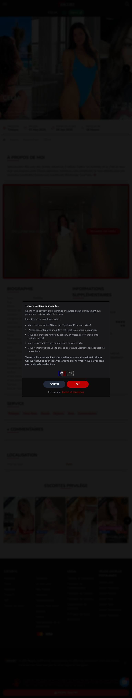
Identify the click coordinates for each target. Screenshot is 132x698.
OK (78, 384)
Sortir (54, 384)
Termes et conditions (73, 392)
